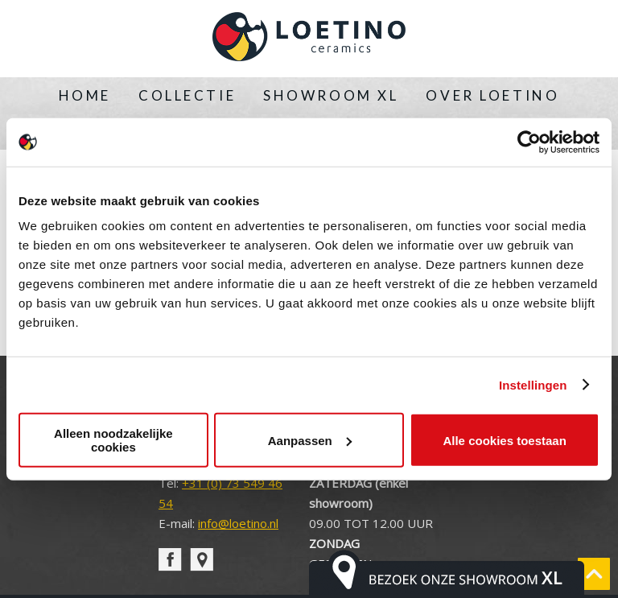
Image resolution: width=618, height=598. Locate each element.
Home (85, 95)
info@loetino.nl (238, 523)
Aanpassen (310, 440)
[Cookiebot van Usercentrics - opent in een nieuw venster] (529, 142)
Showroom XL (330, 95)
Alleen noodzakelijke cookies (113, 440)
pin (201, 559)
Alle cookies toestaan (504, 440)
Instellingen (533, 384)
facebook (170, 559)
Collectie (187, 95)
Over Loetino (492, 95)
